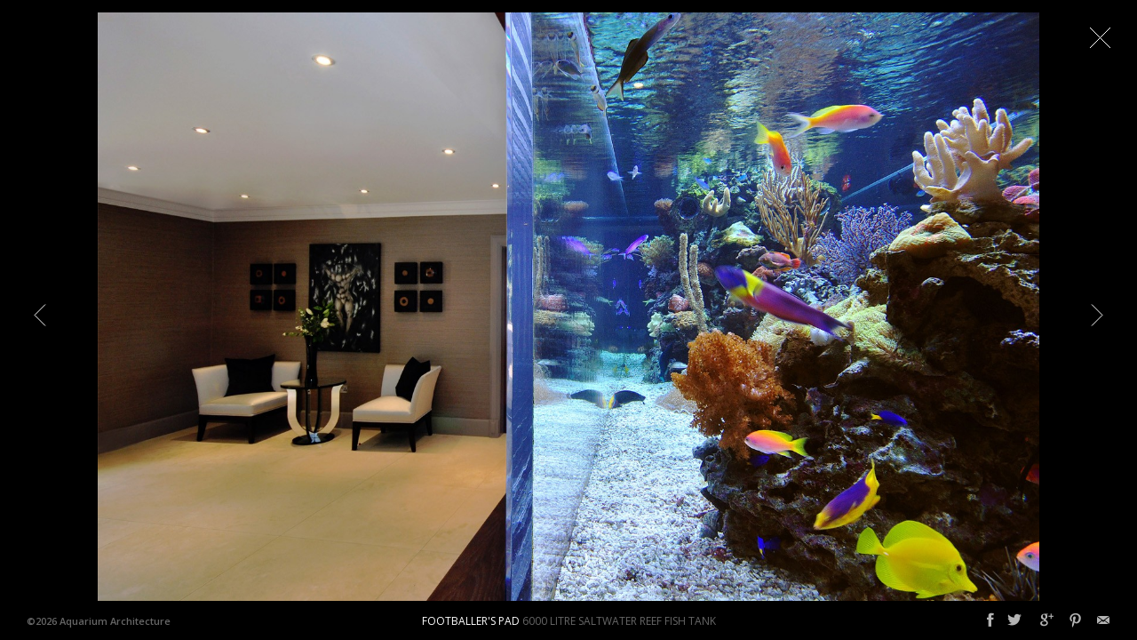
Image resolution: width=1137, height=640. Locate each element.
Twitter (1014, 620)
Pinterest (1075, 620)
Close (1099, 37)
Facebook (990, 620)
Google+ (1047, 620)
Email (1103, 620)
